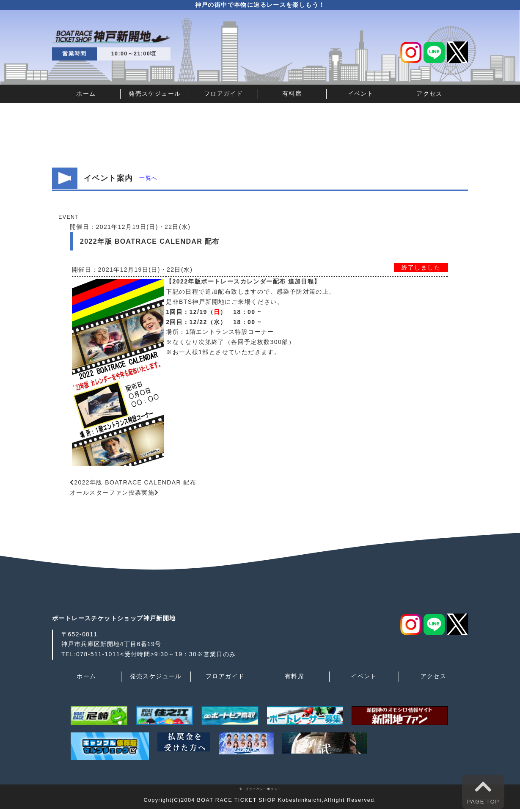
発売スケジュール (155, 93)
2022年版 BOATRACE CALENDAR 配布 (135, 482)
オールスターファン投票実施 (112, 492)
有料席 (292, 93)
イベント (361, 93)
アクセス (429, 93)
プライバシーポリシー (260, 788)
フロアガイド (223, 93)
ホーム (86, 93)
